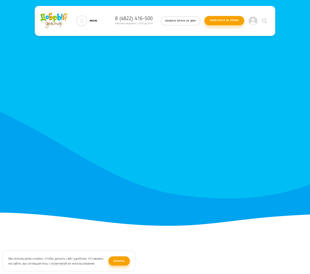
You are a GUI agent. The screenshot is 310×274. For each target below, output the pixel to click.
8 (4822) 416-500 (134, 18)
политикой (59, 263)
